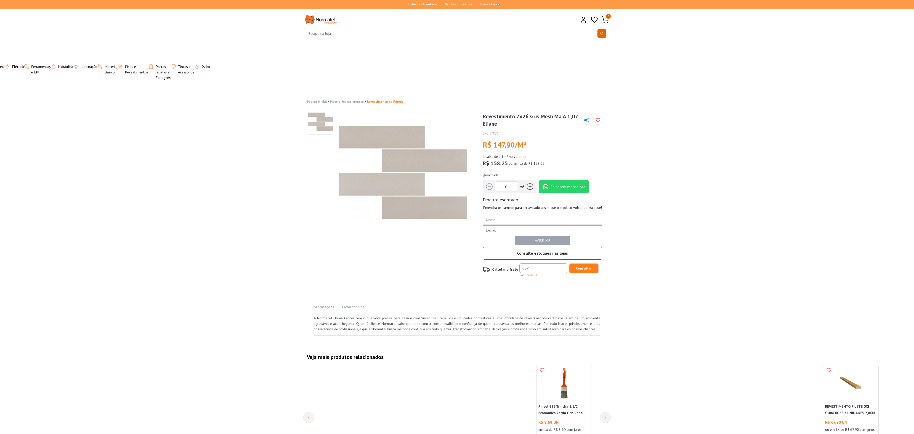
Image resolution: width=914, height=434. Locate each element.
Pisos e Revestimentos (347, 102)
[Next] (605, 417)
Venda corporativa (458, 4)
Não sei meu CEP (529, 275)
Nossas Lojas (489, 4)
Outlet (199, 66)
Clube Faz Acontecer (423, 4)
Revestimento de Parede (385, 102)
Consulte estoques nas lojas (542, 253)
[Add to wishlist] (597, 120)
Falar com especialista (563, 186)
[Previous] (308, 417)
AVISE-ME (542, 240)
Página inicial (317, 102)
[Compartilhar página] (586, 120)
